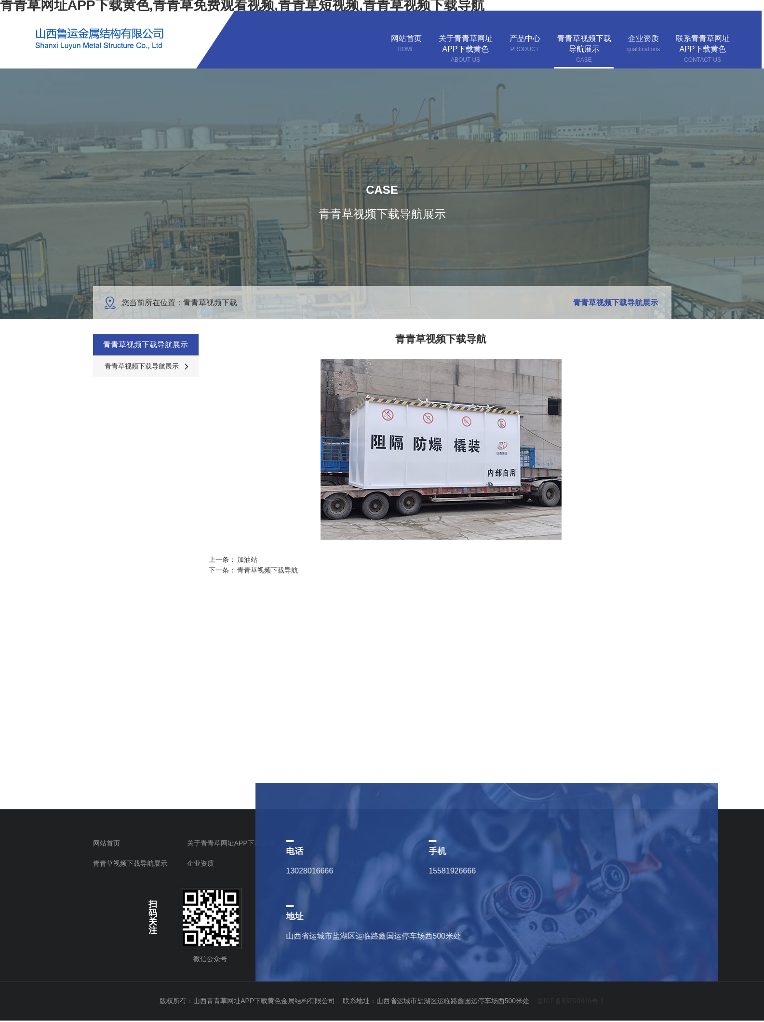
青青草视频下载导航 (267, 570)
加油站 (247, 559)
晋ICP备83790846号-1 (570, 1001)
